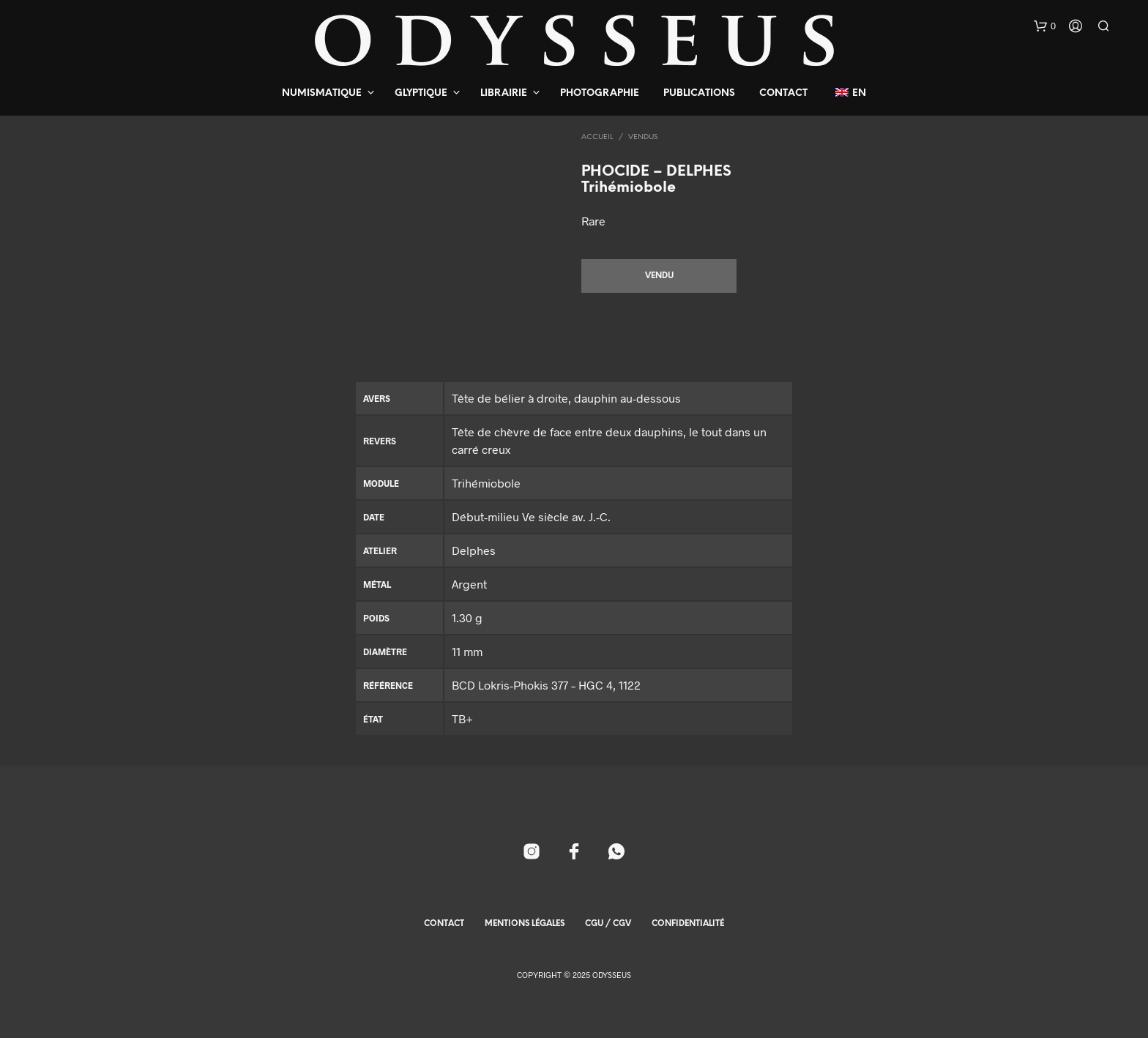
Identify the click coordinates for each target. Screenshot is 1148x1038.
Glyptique (421, 93)
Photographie (599, 93)
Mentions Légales (524, 923)
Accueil (597, 137)
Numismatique (322, 93)
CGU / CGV (608, 923)
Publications (699, 93)
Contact (783, 93)
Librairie (503, 93)
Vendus (642, 137)
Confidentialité (688, 923)
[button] (1045, 26)
